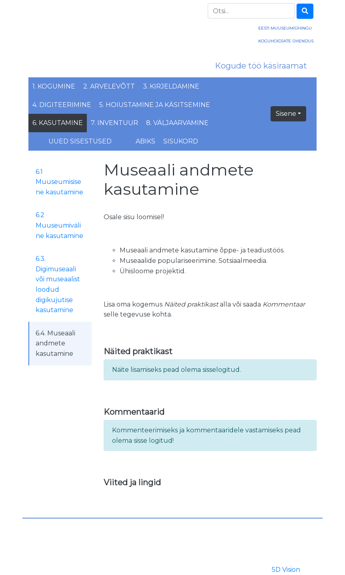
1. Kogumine (53, 86)
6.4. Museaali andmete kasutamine (55, 343)
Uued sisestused (80, 141)
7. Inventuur (114, 123)
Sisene (286, 113)
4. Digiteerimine (61, 105)
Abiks (145, 141)
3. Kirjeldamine (171, 86)
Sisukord (180, 141)
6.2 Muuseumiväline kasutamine (59, 225)
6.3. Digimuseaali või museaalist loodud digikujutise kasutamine (58, 284)
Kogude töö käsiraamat (261, 66)
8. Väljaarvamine (177, 123)
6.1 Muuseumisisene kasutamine (59, 182)
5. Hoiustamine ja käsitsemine (154, 105)
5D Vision (286, 569)
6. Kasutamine (57, 123)
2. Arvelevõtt (109, 86)
